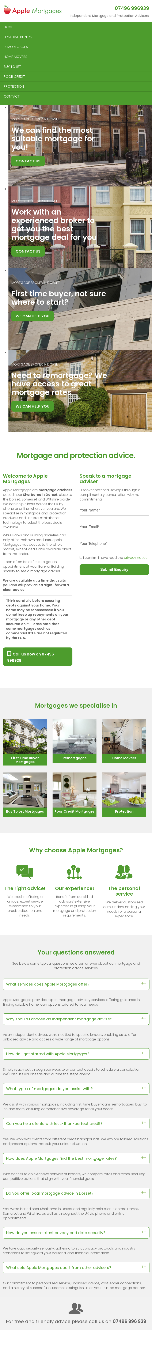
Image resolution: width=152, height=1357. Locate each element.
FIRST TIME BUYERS (18, 36)
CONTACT (12, 96)
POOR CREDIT (14, 76)
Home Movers (124, 758)
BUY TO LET (12, 66)
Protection (124, 811)
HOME (8, 26)
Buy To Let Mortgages (25, 811)
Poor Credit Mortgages (74, 811)
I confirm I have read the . (115, 557)
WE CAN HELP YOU (32, 316)
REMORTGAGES (16, 46)
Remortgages (75, 758)
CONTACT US (28, 161)
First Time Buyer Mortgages (25, 760)
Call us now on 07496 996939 (30, 657)
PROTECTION (14, 86)
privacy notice (136, 557)
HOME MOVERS (15, 56)
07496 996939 (132, 8)
